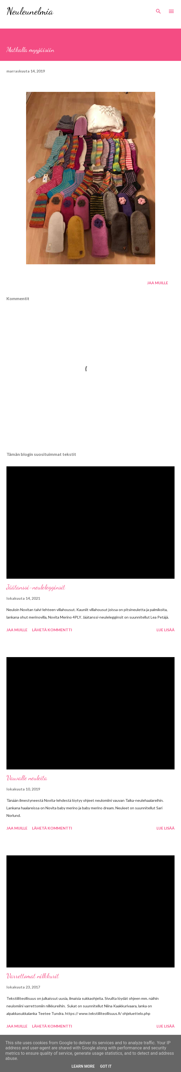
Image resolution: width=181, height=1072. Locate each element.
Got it (106, 1066)
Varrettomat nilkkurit (32, 976)
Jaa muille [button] (157, 282)
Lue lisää (166, 629)
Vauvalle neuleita (26, 778)
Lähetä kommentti (52, 629)
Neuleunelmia (29, 11)
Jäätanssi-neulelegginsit (35, 587)
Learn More (83, 1066)
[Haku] (158, 9)
